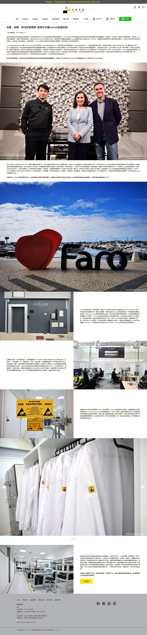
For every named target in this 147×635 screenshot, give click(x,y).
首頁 (17, 19)
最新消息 (25, 19)
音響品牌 (35, 19)
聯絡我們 (76, 19)
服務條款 (58, 600)
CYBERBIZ (58, 630)
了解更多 (86, 581)
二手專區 (86, 19)
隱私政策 (41, 600)
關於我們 (66, 19)
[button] (4, 487)
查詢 (18, 600)
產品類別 (45, 19)
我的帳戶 (25, 600)
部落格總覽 (55, 19)
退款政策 (49, 600)
